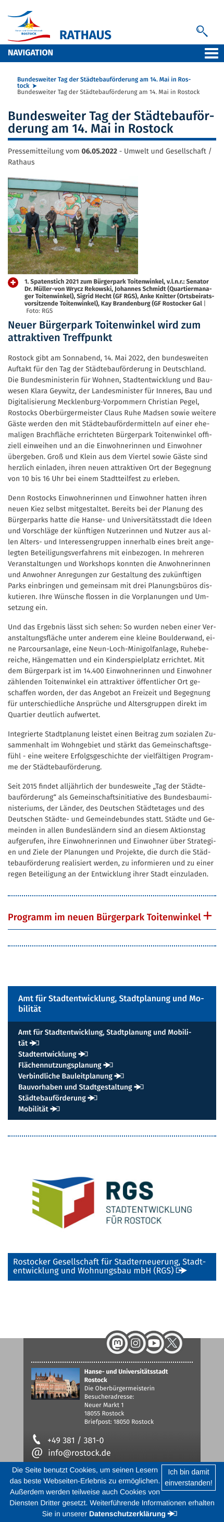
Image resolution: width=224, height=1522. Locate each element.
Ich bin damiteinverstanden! (189, 1477)
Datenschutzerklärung (127, 1513)
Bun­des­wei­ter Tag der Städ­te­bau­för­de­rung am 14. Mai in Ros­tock (104, 83)
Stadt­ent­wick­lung (47, 1054)
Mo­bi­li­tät (33, 1109)
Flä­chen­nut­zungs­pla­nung (60, 1065)
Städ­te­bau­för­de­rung (52, 1098)
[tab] (112, 917)
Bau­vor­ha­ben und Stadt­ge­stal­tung (75, 1087)
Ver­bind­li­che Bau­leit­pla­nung (65, 1076)
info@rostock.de (71, 1453)
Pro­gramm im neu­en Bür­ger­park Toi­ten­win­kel (104, 917)
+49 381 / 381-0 (67, 1441)
